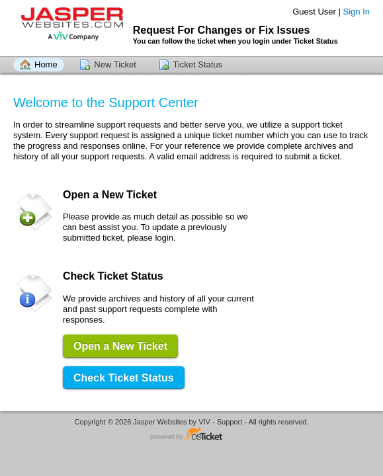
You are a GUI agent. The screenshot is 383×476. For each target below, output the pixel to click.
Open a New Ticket (120, 346)
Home (46, 64)
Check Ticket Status (123, 377)
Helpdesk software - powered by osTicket (192, 434)
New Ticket (115, 64)
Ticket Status (198, 64)
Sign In (356, 12)
